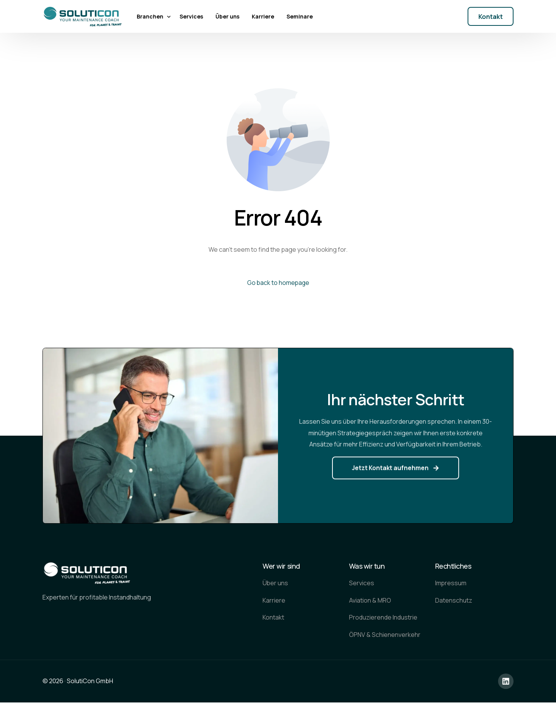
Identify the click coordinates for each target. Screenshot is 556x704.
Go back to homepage (278, 282)
